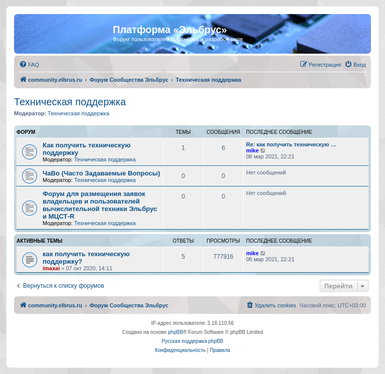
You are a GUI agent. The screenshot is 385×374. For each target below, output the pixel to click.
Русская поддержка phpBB (192, 341)
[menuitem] (29, 65)
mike (252, 150)
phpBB (175, 332)
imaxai (51, 268)
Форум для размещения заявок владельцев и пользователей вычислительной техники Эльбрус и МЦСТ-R (100, 205)
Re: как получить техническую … (291, 144)
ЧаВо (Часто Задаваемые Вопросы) (101, 173)
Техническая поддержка (70, 101)
